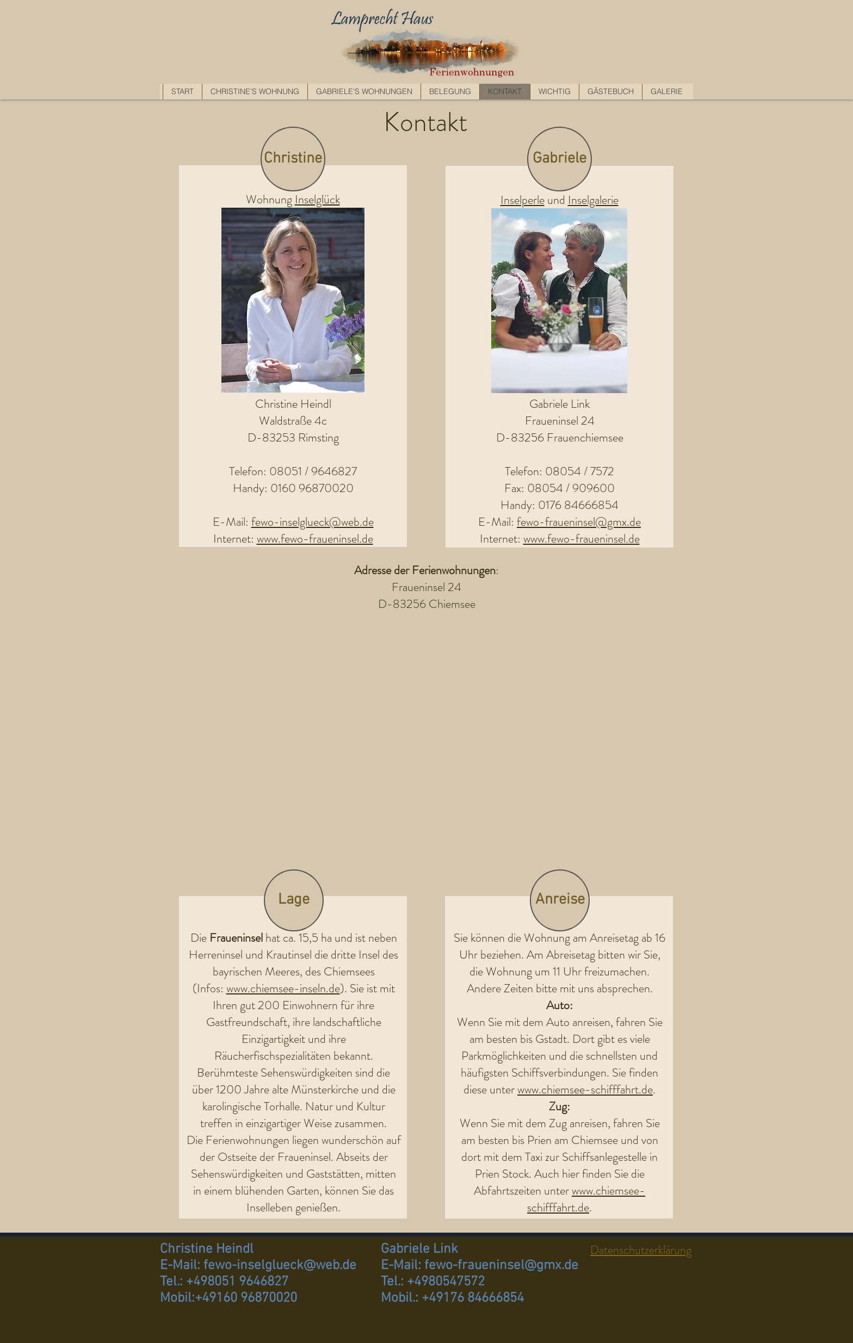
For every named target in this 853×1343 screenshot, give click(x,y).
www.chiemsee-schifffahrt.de (585, 1089)
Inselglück (317, 199)
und (556, 199)
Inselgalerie (593, 199)
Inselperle (522, 199)
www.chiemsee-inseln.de (283, 988)
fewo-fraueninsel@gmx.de (579, 521)
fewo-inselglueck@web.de (312, 521)
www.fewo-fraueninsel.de (581, 538)
